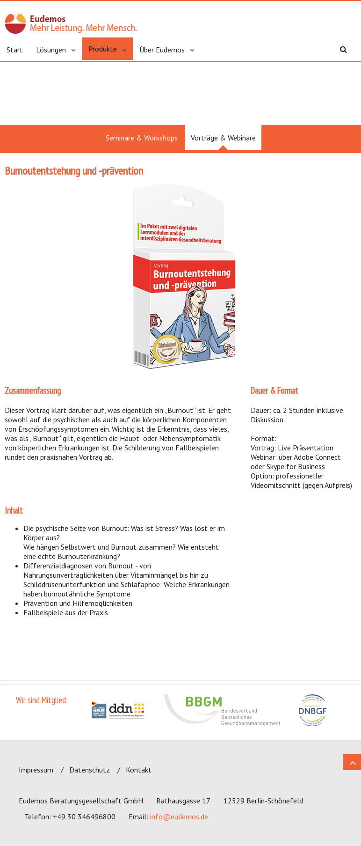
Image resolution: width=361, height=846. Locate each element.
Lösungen (51, 49)
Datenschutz (89, 769)
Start (15, 49)
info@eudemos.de (179, 816)
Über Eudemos (162, 49)
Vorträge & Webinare (223, 137)
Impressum (36, 769)
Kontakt (139, 769)
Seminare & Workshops (142, 137)
